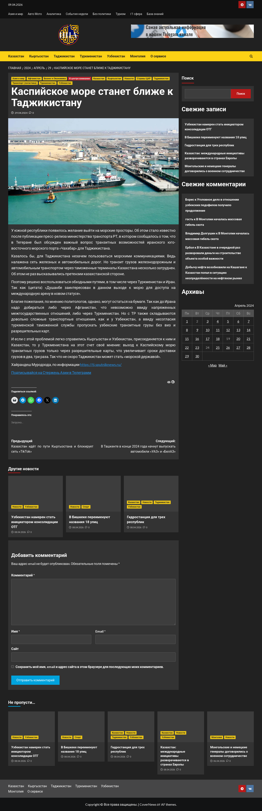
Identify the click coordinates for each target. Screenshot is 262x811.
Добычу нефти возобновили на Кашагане (215, 267)
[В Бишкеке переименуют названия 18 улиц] (93, 494)
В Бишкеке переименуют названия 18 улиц (216, 137)
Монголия (138, 56)
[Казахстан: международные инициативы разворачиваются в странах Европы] (180, 726)
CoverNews (148, 804)
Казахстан (16, 56)
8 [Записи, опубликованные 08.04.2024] (187, 330)
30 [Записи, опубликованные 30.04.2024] (197, 356)
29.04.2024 (21, 112)
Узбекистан (116, 56)
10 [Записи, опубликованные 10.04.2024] (207, 330)
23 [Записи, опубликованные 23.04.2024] (197, 347)
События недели (77, 14)
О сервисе (158, 56)
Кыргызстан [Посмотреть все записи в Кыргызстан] (114, 78)
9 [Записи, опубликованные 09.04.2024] (197, 330)
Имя (15, 631)
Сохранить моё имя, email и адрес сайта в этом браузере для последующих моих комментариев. (90, 667)
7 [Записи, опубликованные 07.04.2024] (249, 321)
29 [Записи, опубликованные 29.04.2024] (187, 356)
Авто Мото (35, 14)
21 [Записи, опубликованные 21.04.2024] (248, 339)
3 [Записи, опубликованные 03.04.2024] (207, 321)
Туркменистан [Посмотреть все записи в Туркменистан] (47, 83)
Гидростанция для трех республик (209, 145)
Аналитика (53, 14)
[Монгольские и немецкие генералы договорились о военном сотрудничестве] (230, 726)
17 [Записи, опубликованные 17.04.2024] (207, 339)
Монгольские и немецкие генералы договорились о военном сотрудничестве (215, 168)
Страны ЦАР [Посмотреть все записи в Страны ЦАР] (143, 78)
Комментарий (23, 575)
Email (100, 631)
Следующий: (134, 446)
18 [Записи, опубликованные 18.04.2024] (218, 339)
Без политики (102, 14)
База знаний (155, 14)
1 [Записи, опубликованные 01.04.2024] (187, 321)
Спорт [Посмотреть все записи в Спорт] (86, 506)
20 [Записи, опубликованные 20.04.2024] (238, 339)
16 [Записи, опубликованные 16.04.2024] (197, 339)
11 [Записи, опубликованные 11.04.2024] (218, 330)
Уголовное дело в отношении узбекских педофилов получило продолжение (212, 205)
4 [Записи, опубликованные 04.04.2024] (218, 321)
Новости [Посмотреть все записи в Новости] (128, 78)
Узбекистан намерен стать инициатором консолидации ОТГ (34, 522)
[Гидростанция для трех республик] (151, 494)
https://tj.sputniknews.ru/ (101, 364)
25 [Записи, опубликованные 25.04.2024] (218, 347)
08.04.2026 (20, 532)
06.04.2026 (219, 761)
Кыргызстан (39, 56)
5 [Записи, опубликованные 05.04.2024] (228, 321)
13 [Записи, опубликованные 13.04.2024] (238, 330)
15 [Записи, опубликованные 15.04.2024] (187, 339)
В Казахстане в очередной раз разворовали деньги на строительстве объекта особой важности (213, 252)
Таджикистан (64, 56)
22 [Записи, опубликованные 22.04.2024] (187, 347)
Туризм (120, 14)
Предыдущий (52, 446)
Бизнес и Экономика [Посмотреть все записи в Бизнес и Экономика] (55, 78)
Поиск (188, 78)
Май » (223, 365)
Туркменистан (91, 56)
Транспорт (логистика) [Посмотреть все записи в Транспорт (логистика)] (24, 83)
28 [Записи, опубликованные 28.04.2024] (248, 347)
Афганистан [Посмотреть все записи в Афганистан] (34, 78)
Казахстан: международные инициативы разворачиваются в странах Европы (215, 155)
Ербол (189, 247)
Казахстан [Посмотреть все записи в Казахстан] (98, 78)
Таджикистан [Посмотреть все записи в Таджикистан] (161, 78)
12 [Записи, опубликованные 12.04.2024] (228, 330)
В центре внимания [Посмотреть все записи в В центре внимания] (79, 78)
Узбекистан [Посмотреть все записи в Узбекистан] (65, 83)
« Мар (212, 365)
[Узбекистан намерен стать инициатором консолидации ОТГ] (35, 494)
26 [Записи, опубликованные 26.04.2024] (228, 347)
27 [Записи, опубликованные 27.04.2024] (238, 347)
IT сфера (136, 14)
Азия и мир (15, 14)
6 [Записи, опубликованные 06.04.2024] (238, 321)
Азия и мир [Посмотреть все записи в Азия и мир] (18, 78)
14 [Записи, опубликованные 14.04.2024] (248, 330)
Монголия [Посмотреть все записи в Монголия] (216, 737)
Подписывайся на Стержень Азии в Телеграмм (51, 372)
